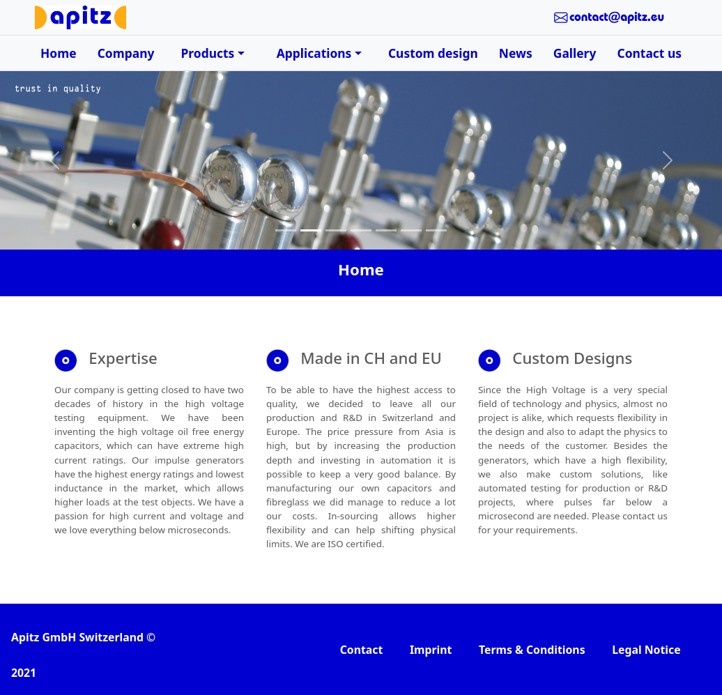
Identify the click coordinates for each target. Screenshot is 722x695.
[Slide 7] (436, 230)
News (515, 53)
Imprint (431, 649)
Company (126, 53)
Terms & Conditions (532, 649)
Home (58, 53)
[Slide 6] (411, 230)
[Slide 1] (285, 230)
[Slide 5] (386, 230)
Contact (361, 649)
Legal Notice (646, 649)
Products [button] (208, 53)
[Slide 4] (361, 230)
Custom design (433, 53)
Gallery (575, 53)
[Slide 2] (310, 230)
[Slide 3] (335, 230)
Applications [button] (314, 53)
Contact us (649, 53)
